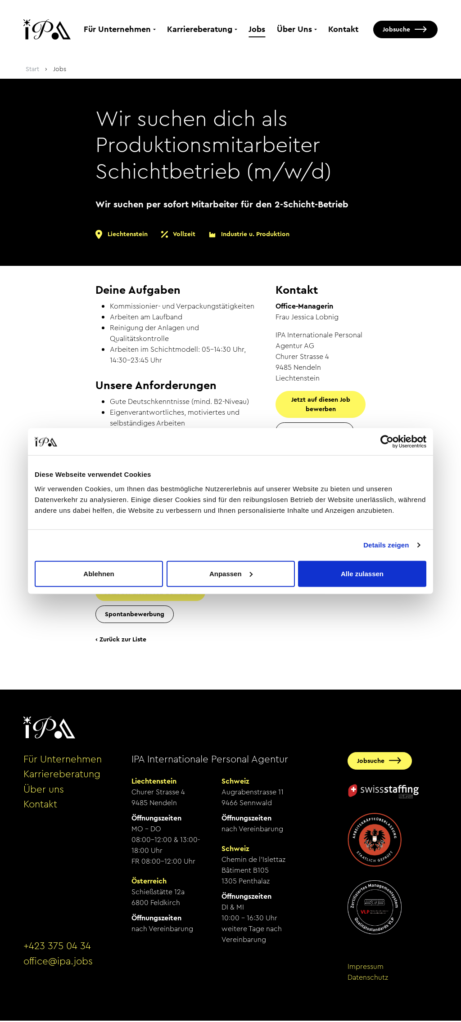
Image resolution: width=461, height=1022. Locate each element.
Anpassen (231, 573)
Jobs (257, 30)
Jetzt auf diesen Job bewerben (320, 406)
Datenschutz (368, 978)
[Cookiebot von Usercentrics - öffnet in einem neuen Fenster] (387, 441)
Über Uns (294, 30)
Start (32, 70)
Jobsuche (396, 30)
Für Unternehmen (117, 30)
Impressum (366, 968)
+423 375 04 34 (57, 948)
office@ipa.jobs (58, 963)
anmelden (35, 990)
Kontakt (343, 30)
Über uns (43, 791)
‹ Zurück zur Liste (120, 640)
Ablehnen (98, 573)
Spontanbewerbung (134, 615)
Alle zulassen (362, 573)
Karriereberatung (199, 30)
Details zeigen (386, 545)
